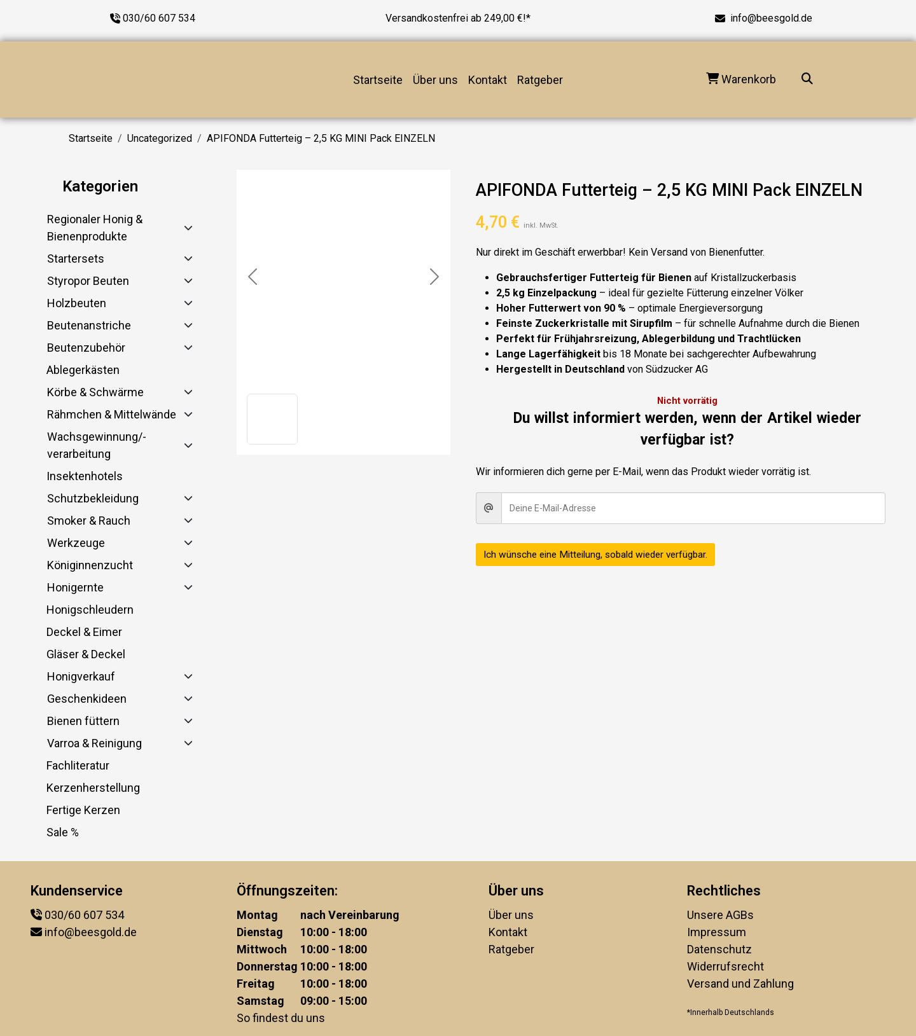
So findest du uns (281, 1018)
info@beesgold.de (771, 18)
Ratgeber (540, 79)
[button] (272, 419)
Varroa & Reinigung (94, 743)
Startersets (75, 258)
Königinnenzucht (90, 565)
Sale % (62, 832)
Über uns (435, 79)
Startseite (378, 79)
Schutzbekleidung (93, 498)
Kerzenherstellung (93, 787)
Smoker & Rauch (88, 520)
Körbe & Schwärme (95, 392)
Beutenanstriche (89, 325)
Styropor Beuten (88, 280)
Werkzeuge (76, 542)
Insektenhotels (84, 476)
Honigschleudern (90, 609)
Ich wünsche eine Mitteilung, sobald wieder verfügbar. (602, 554)
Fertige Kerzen (83, 810)
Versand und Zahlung (740, 983)
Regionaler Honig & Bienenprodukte (94, 227)
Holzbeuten (76, 303)
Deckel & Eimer (84, 632)
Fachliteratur (77, 765)
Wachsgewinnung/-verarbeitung (96, 445)
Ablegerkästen (83, 369)
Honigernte (75, 587)
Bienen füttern (83, 721)
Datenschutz (719, 949)
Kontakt (487, 79)
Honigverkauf (81, 676)
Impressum (716, 932)
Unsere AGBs (720, 915)
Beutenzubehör (86, 347)
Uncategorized (159, 138)
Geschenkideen (87, 698)
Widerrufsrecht (725, 966)
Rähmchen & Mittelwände (111, 414)
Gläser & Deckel (85, 654)
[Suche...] (807, 79)
